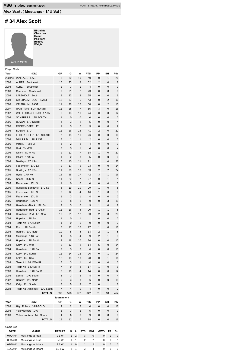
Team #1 (21, 262)
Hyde (19, 174)
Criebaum (22, 91)
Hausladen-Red (25, 209)
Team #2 (21, 222)
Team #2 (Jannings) (27, 288)
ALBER (20, 82)
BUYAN (20, 121)
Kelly (19, 244)
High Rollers (23, 306)
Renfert (20, 231)
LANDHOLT (23, 95)
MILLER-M (22, 139)
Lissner (20, 275)
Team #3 (21, 266)
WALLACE (22, 78)
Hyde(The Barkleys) (27, 187)
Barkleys (21, 161)
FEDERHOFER (25, 126)
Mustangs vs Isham (32, 344)
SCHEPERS (23, 117)
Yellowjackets (24, 310)
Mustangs (22, 236)
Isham (20, 152)
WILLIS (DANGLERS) (28, 113)
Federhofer (22, 165)
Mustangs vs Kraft (31, 340)
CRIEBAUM (23, 99)
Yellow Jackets (24, 315)
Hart (19, 148)
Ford (19, 227)
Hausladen (22, 200)
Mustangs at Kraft (31, 335)
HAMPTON (22, 108)
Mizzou (20, 143)
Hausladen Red (25, 214)
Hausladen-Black (26, 205)
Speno (20, 179)
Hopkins (21, 218)
